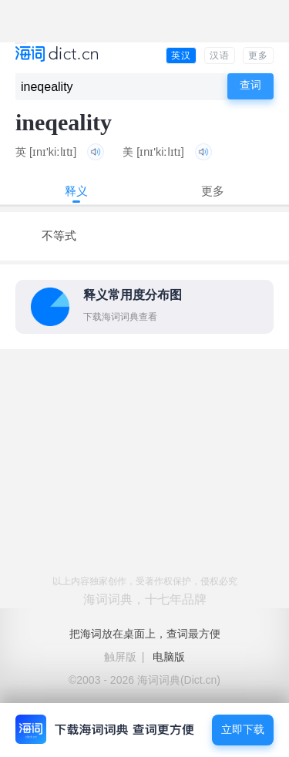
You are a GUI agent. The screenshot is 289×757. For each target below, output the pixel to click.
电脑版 (169, 657)
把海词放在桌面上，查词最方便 (144, 633)
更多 (258, 55)
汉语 (220, 55)
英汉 (181, 55)
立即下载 (242, 729)
